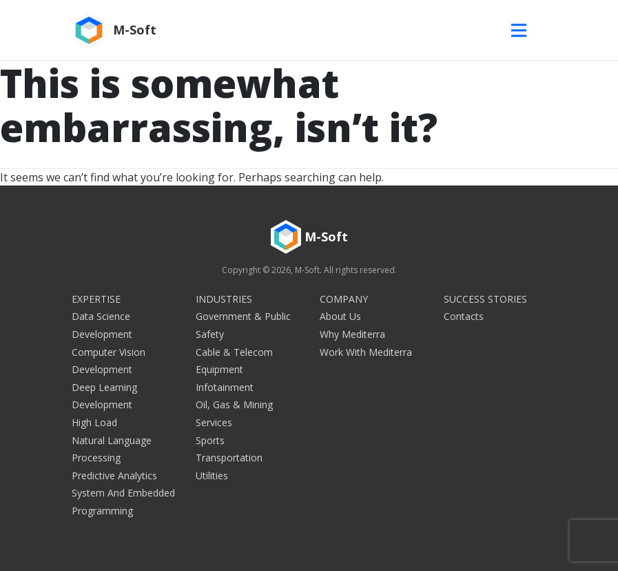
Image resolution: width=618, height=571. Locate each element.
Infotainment (225, 387)
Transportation (229, 457)
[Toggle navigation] (522, 30)
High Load (94, 422)
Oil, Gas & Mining (234, 404)
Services (214, 422)
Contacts (464, 316)
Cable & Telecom (234, 352)
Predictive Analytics (114, 475)
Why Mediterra (352, 334)
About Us (340, 316)
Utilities (212, 475)
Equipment (219, 369)
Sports (210, 440)
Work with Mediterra (366, 352)
